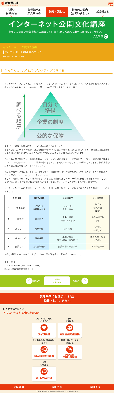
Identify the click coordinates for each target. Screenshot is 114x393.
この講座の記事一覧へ (57, 281)
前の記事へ (37, 281)
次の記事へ (77, 281)
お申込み (57, 387)
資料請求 (19, 387)
